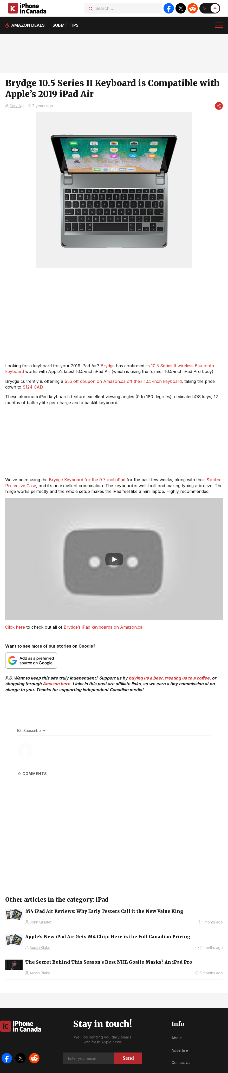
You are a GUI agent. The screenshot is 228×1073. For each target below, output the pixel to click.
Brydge (108, 365)
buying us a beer (145, 678)
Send (128, 1058)
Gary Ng (17, 106)
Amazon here (56, 683)
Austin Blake (40, 947)
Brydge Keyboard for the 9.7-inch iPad (87, 479)
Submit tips (66, 25)
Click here (15, 627)
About (177, 1038)
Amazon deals (28, 25)
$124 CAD (33, 387)
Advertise (180, 1050)
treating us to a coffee (187, 678)
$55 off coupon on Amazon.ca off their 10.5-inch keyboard (123, 381)
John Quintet (40, 922)
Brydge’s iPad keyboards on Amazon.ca (103, 627)
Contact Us (181, 1062)
